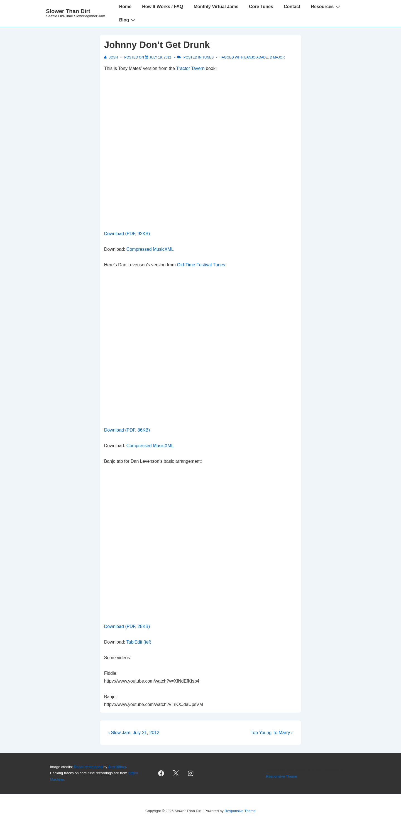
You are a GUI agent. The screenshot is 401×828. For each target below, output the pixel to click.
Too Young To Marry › (272, 732)
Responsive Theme (281, 776)
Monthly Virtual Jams (216, 6)
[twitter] (176, 773)
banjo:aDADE (256, 57)
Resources (326, 6)
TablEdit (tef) (138, 642)
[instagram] (190, 773)
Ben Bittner (117, 767)
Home (125, 6)
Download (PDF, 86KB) (127, 430)
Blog (128, 20)
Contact (292, 6)
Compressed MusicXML (150, 249)
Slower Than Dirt (68, 11)
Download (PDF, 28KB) (127, 626)
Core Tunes (261, 6)
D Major (277, 57)
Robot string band (88, 767)
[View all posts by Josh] (111, 57)
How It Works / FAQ (162, 6)
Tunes (208, 57)
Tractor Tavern (190, 68)
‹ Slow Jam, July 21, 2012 (133, 732)
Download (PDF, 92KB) (127, 233)
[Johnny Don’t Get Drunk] (160, 57)
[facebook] (161, 773)
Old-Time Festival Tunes (201, 264)
